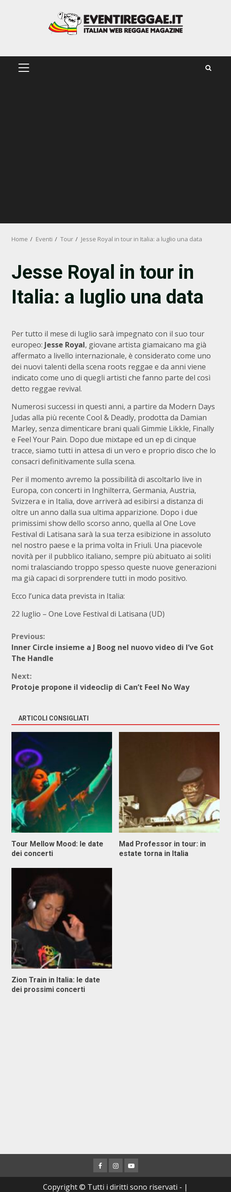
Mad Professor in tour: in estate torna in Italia (169, 782)
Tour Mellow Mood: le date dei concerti (61, 782)
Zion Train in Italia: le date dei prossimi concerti (61, 918)
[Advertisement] (115, 155)
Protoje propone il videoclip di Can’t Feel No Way (115, 681)
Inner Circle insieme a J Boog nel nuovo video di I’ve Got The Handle (115, 647)
